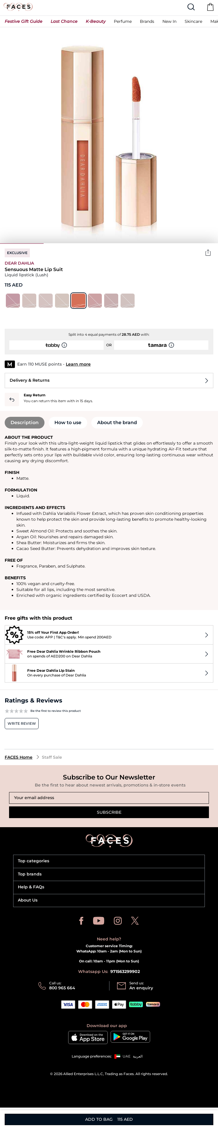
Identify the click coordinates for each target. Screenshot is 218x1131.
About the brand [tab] (117, 422)
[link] (147, 21)
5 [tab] (196, 243)
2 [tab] (65, 243)
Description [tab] (25, 422)
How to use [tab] (67, 422)
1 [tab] (22, 243)
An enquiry (141, 988)
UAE (127, 1056)
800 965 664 (62, 988)
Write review (22, 723)
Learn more (78, 364)
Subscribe (109, 812)
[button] (23, 21)
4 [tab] (152, 243)
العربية (138, 1056)
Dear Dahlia (19, 263)
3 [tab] (109, 243)
